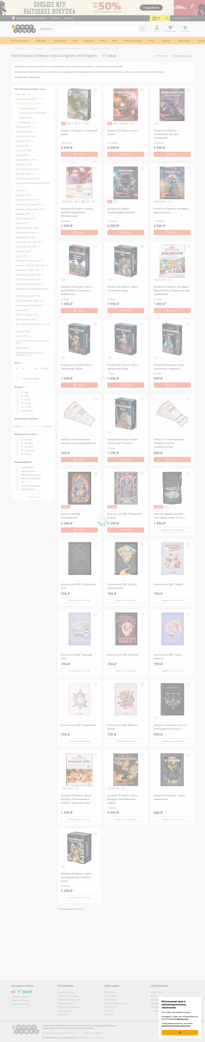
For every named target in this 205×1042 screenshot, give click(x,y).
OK (180, 1032)
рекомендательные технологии (176, 1026)
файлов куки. (183, 1019)
